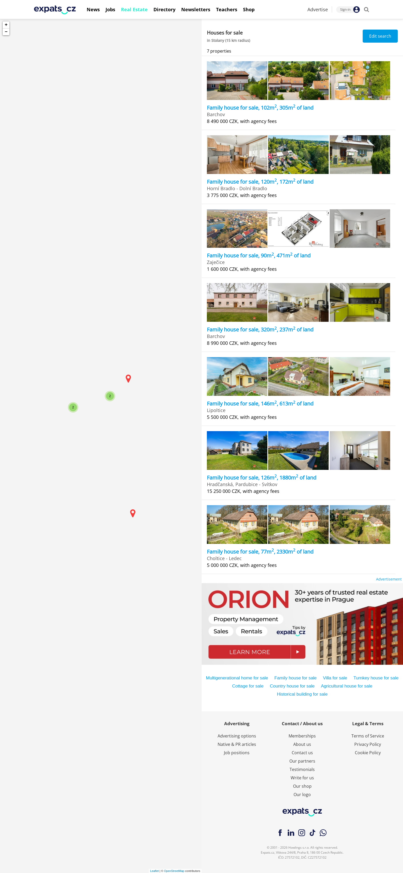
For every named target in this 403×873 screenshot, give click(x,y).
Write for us (302, 778)
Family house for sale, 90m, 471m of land (259, 255)
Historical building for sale (302, 694)
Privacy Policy (367, 744)
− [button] (6, 32)
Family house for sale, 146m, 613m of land (260, 403)
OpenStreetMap (174, 870)
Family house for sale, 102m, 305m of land (260, 107)
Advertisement (389, 579)
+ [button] (6, 25)
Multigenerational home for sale (237, 677)
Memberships (302, 736)
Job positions (237, 753)
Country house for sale (292, 686)
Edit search (380, 36)
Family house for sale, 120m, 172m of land (260, 181)
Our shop (302, 786)
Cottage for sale (247, 686)
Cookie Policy (368, 753)
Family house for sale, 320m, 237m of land (260, 329)
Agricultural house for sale (347, 686)
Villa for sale (335, 677)
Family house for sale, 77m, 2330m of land (260, 551)
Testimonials (302, 769)
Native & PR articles (237, 744)
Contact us (302, 753)
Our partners (302, 761)
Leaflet (154, 870)
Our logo (302, 794)
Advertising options (237, 736)
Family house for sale (295, 677)
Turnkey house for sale (376, 677)
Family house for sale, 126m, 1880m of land (261, 477)
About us (302, 744)
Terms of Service (367, 736)
